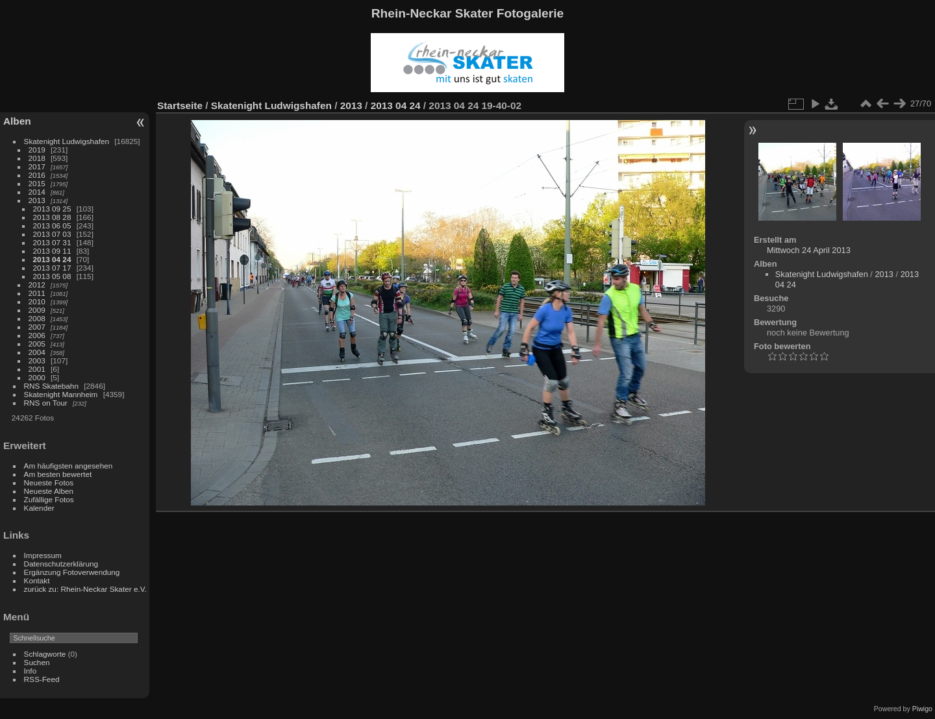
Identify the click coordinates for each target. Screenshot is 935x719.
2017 (37, 166)
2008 (37, 318)
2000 (37, 377)
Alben (17, 121)
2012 (37, 284)
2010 (37, 301)
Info (30, 670)
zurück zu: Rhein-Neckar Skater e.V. (85, 589)
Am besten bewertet (58, 474)
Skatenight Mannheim (61, 394)
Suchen (37, 662)
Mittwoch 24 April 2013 (809, 250)
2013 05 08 (52, 276)
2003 (37, 360)
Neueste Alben (49, 491)
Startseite (180, 105)
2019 (37, 149)
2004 (37, 352)
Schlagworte (45, 654)
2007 (37, 327)
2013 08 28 (52, 217)
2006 (37, 335)
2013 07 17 (52, 267)
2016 (37, 175)
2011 (37, 293)
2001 (37, 369)
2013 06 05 (52, 225)
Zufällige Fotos (49, 499)
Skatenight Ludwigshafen (66, 141)
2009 (37, 310)
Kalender (39, 508)
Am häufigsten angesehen (68, 465)
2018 (37, 158)
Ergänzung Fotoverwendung (72, 572)
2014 (37, 192)
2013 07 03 (52, 234)
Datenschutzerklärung (61, 563)
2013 (37, 200)
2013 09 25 (52, 208)
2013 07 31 (52, 242)
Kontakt (37, 580)
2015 (37, 183)
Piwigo (922, 709)
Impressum (43, 555)
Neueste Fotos (49, 482)
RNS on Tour (46, 402)
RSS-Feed (42, 679)
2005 (37, 343)
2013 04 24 (52, 259)
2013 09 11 (52, 251)
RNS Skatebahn (51, 386)
